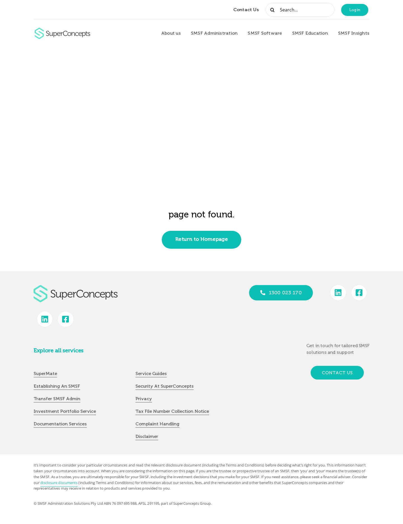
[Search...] (300, 10)
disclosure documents (59, 482)
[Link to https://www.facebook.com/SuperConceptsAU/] (359, 292)
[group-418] (62, 30)
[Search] (273, 10)
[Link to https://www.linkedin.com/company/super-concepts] (338, 292)
